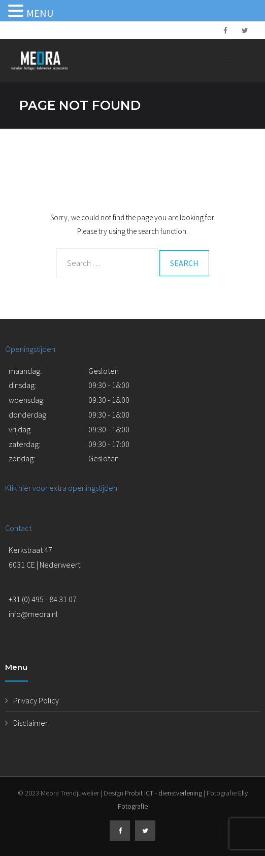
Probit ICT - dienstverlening (163, 793)
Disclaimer (30, 723)
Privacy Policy (36, 700)
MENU (39, 13)
